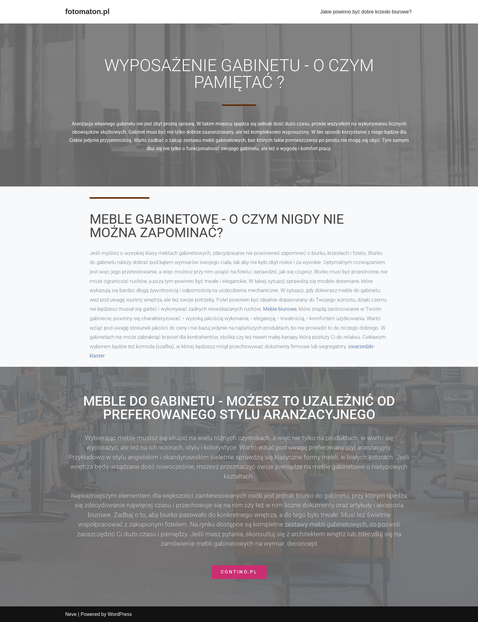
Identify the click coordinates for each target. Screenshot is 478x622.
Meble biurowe (280, 309)
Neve (71, 614)
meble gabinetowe (338, 466)
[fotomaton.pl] (87, 11)
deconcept (302, 543)
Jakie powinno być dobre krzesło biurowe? (366, 11)
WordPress (120, 614)
